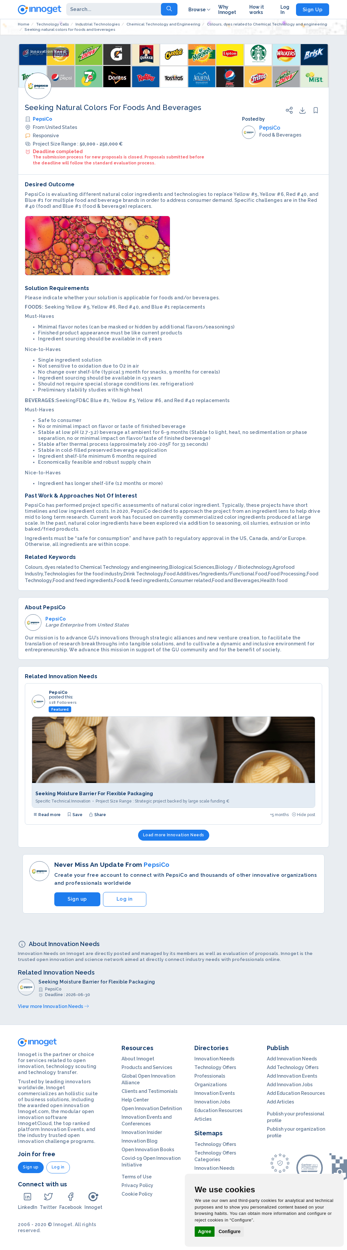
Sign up (77, 899)
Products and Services (147, 1067)
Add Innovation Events (292, 1076)
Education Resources (218, 1110)
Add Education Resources (296, 1093)
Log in (125, 899)
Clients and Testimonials (149, 1091)
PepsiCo (42, 119)
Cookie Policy (137, 1194)
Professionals (209, 1076)
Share (97, 814)
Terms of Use (137, 1176)
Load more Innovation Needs (173, 835)
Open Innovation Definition (152, 1108)
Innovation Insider (142, 1132)
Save (74, 814)
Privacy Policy (137, 1185)
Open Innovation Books (148, 1149)
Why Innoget (227, 9)
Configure (229, 1231)
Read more (47, 814)
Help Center (135, 1099)
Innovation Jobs (212, 1101)
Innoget (93, 1201)
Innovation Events (214, 1093)
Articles (203, 1119)
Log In (284, 9)
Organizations (210, 1084)
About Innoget (138, 1058)
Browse (200, 10)
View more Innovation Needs (53, 1006)
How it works (256, 9)
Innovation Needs (214, 1058)
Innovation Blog (140, 1141)
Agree (204, 1231)
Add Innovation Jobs (290, 1084)
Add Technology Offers (293, 1067)
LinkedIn (27, 1201)
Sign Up (313, 10)
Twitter (48, 1201)
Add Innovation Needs (292, 1058)
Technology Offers (215, 1067)
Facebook (70, 1201)
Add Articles (280, 1101)
